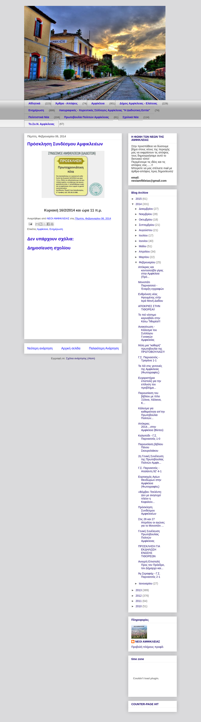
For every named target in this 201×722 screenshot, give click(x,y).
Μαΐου (143, 246)
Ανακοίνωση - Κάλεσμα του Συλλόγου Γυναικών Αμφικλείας (147, 333)
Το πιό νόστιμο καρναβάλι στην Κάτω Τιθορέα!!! (149, 318)
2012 (139, 595)
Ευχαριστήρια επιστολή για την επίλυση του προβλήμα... (149, 382)
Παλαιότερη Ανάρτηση (104, 348)
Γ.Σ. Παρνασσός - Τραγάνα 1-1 (148, 359)
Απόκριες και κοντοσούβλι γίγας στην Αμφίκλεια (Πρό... (150, 271)
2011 (139, 601)
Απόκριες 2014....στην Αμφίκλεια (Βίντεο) (150, 427)
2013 (139, 590)
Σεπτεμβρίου (147, 224)
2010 (139, 606)
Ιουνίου (143, 240)
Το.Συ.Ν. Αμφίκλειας (41, 124)
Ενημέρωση (36, 110)
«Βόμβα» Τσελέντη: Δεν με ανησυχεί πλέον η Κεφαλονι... (150, 496)
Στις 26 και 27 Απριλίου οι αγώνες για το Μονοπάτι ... (151, 522)
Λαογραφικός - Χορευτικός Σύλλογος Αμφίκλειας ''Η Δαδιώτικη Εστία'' (104, 110)
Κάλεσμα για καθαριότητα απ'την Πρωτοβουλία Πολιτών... (151, 413)
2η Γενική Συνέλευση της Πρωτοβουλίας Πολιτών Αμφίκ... (151, 459)
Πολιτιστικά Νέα (38, 117)
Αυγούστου (146, 230)
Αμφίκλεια (97, 103)
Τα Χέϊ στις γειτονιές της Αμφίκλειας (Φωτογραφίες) (150, 369)
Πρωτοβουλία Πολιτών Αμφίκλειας (86, 117)
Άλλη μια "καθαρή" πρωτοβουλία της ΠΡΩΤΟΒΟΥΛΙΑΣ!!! (151, 349)
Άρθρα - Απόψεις (66, 103)
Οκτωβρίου (146, 219)
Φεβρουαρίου (147, 262)
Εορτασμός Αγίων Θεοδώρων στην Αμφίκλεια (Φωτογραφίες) (149, 481)
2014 (139, 204)
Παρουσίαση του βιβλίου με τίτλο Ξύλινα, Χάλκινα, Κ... (149, 397)
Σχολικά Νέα (131, 117)
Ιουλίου (143, 235)
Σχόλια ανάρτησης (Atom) (80, 358)
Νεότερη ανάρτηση (40, 348)
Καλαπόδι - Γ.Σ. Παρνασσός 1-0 (149, 437)
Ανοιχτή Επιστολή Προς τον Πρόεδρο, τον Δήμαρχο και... (151, 565)
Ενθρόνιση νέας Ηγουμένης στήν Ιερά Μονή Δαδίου (150, 297)
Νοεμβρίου (146, 214)
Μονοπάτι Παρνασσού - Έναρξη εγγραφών (151, 285)
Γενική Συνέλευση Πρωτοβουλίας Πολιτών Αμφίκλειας (149, 536)
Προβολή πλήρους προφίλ (147, 646)
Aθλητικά (34, 103)
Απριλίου (145, 251)
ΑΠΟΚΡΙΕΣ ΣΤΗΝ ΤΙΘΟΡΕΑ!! (149, 307)
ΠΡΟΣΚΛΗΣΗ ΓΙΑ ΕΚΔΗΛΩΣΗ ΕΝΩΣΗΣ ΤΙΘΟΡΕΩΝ (149, 551)
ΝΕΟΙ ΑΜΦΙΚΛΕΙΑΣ (147, 641)
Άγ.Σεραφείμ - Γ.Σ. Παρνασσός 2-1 (149, 575)
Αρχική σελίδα (70, 348)
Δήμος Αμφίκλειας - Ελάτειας (138, 103)
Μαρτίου (144, 257)
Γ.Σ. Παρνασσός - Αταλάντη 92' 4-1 (150, 469)
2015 (139, 198)
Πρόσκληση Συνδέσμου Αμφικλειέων (147, 510)
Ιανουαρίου (146, 583)
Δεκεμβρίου (146, 208)
